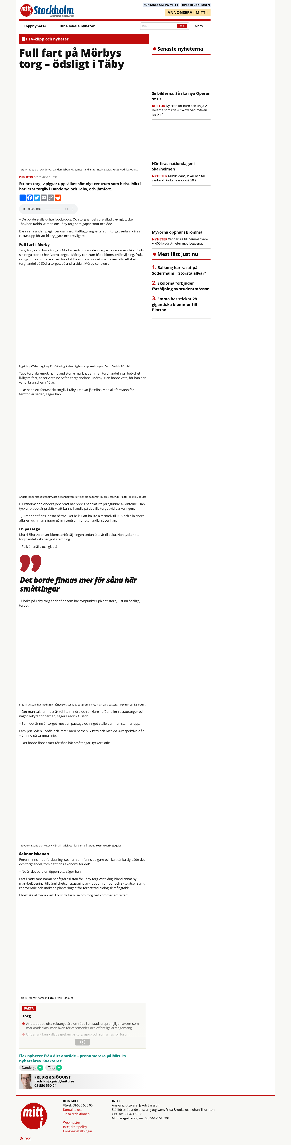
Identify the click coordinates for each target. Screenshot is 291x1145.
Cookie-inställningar (77, 1131)
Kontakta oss (72, 1109)
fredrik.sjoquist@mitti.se (54, 1081)
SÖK (182, 26)
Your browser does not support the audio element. (48, 209)
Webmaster (71, 1122)
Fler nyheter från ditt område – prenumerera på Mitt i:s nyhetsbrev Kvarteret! (72, 1058)
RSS (25, 1139)
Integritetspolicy (75, 1127)
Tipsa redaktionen (76, 1114)
